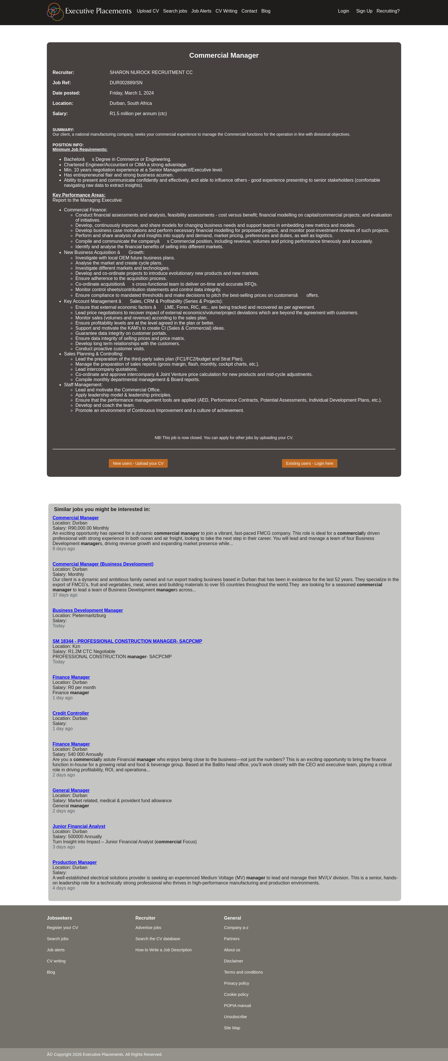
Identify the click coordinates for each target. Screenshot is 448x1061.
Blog (266, 11)
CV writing (56, 961)
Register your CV (62, 927)
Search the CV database (157, 938)
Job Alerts (201, 11)
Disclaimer (233, 961)
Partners (231, 938)
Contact (249, 11)
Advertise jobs (148, 927)
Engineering (158, 159)
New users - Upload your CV (138, 463)
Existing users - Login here (309, 463)
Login (343, 11)
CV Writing (226, 11)
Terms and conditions (243, 972)
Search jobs (175, 11)
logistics (324, 235)
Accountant (116, 164)
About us (232, 950)
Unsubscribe (235, 1016)
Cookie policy (236, 994)
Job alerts (56, 950)
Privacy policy (236, 983)
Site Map (232, 1028)
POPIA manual (237, 1005)
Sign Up (364, 11)
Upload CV (148, 11)
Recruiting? (388, 11)
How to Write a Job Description (163, 950)
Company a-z (236, 927)
